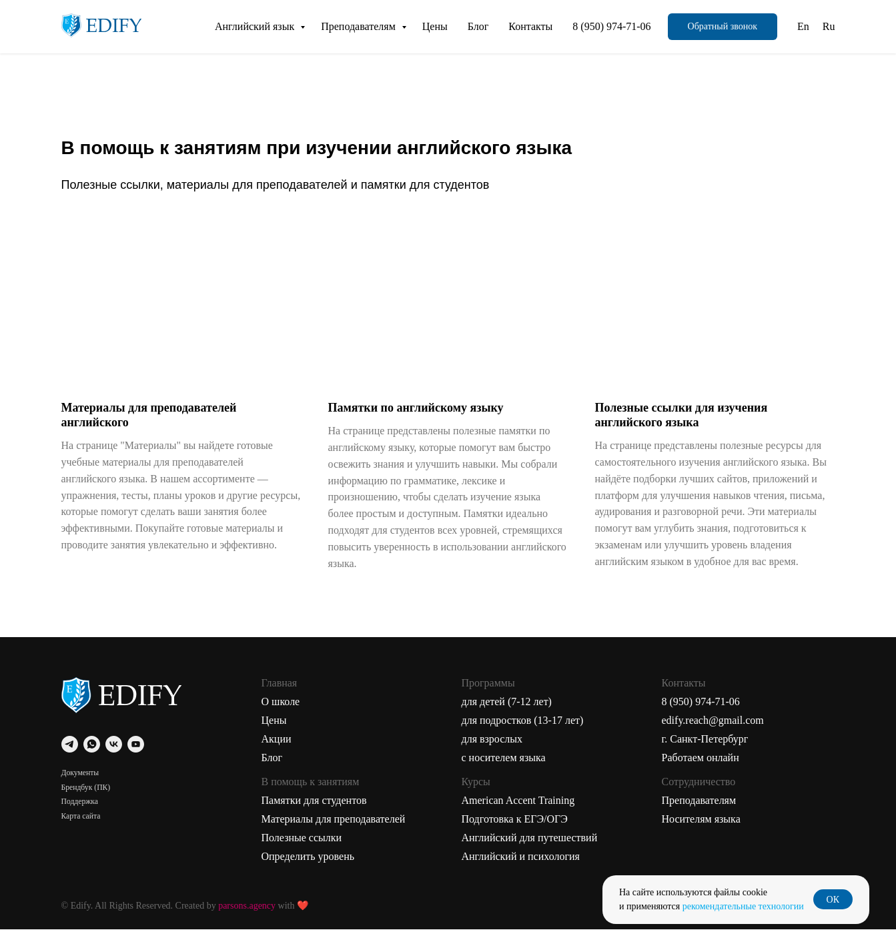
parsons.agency (247, 920)
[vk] (113, 759)
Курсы (476, 796)
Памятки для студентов (314, 815)
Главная (280, 697)
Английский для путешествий (530, 852)
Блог (478, 26)
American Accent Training (518, 815)
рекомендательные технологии (743, 906)
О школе (281, 716)
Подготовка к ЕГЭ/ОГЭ (515, 833)
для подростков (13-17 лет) (523, 735)
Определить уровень (308, 871)
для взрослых (492, 753)
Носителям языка (701, 833)
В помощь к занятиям (311, 796)
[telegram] (69, 759)
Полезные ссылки (302, 852)
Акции (277, 753)
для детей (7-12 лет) (507, 716)
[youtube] (135, 759)
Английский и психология (521, 871)
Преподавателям (359, 26)
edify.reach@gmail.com (713, 735)
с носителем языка (504, 772)
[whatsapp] (91, 759)
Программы (488, 697)
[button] (722, 26)
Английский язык (256, 26)
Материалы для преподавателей (334, 833)
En (803, 26)
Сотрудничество (699, 796)
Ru (829, 26)
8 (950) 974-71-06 (611, 26)
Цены (435, 26)
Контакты (530, 26)
